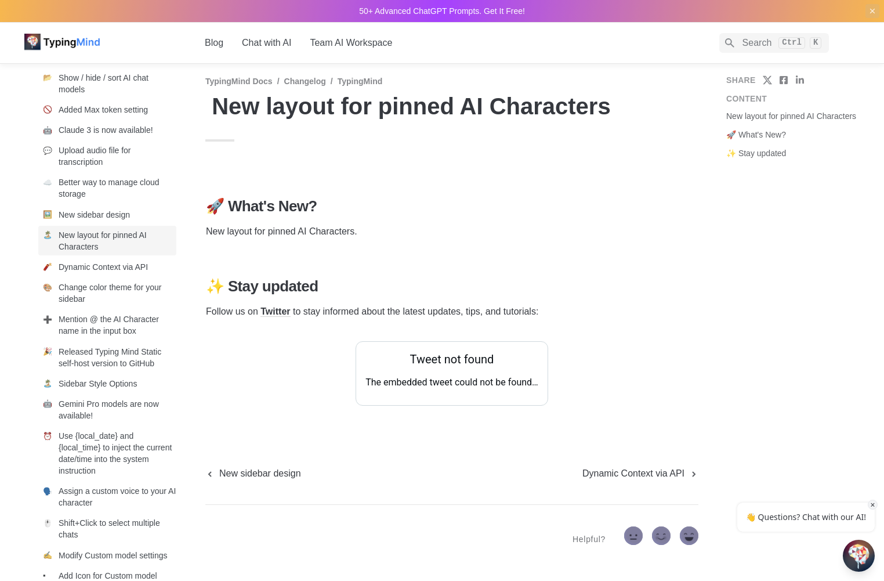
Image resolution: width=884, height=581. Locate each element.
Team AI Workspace (351, 43)
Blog (214, 43)
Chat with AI (266, 43)
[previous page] (253, 473)
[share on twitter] (767, 80)
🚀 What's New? (756, 134)
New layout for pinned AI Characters (791, 116)
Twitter (275, 311)
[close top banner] (872, 11)
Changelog (305, 81)
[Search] (774, 43)
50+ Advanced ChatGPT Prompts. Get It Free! (442, 11)
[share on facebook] (783, 80)
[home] (105, 43)
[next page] (640, 473)
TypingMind (360, 81)
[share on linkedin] (800, 80)
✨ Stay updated (756, 153)
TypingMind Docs (239, 81)
